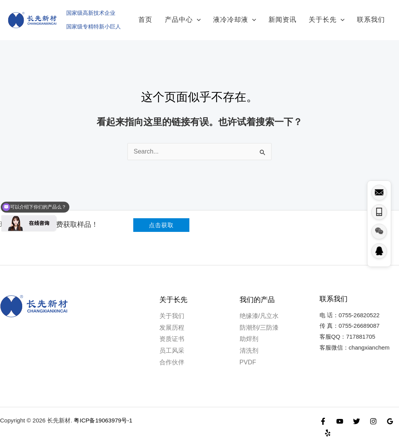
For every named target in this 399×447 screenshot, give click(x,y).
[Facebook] (323, 413)
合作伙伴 (171, 355)
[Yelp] (327, 425)
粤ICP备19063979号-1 (103, 413)
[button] (161, 218)
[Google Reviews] (390, 413)
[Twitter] (356, 413)
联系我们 (373, 16)
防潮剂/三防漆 (259, 320)
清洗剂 (249, 343)
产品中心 (203, 16)
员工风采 (171, 343)
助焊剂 (249, 332)
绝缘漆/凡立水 (259, 308)
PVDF (248, 355)
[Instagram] (373, 413)
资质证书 (171, 332)
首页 (170, 16)
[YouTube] (339, 413)
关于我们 (171, 308)
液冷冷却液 (250, 16)
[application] (217, 16)
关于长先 (333, 16)
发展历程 (171, 320)
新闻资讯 (294, 16)
